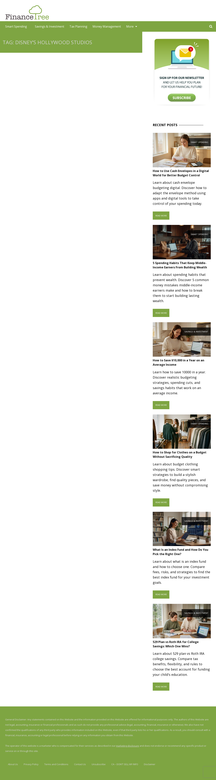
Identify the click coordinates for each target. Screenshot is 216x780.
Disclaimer (149, 764)
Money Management (107, 26)
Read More (161, 215)
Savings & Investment (49, 26)
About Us (13, 764)
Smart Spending (16, 26)
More (130, 26)
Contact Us (80, 764)
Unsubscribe (99, 764)
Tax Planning (78, 26)
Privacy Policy (31, 764)
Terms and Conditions (56, 764)
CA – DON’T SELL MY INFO (124, 764)
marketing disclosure (127, 745)
